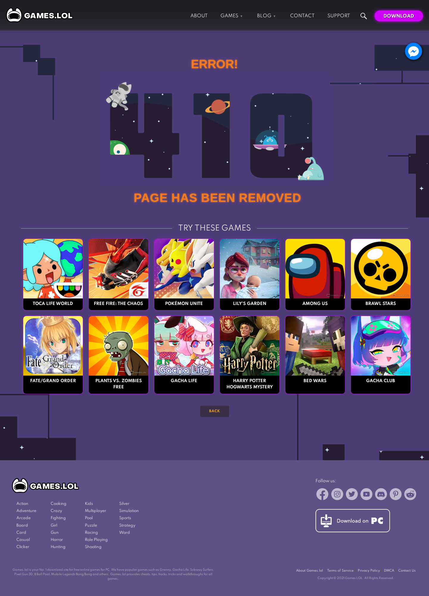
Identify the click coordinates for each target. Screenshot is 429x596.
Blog (264, 15)
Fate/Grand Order (53, 381)
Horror (57, 540)
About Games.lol (309, 570)
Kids (89, 504)
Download (398, 16)
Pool (89, 518)
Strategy (127, 525)
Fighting (58, 518)
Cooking (58, 504)
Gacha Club (380, 381)
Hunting (58, 547)
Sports (125, 518)
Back (214, 411)
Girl (54, 525)
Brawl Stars (381, 304)
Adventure (26, 511)
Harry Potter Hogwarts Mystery (249, 384)
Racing (91, 533)
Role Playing (96, 540)
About (199, 15)
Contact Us (407, 570)
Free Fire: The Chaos (118, 304)
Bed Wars (315, 381)
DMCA (389, 570)
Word (124, 533)
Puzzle (91, 525)
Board (22, 525)
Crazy (56, 511)
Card (21, 533)
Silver (124, 504)
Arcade (23, 518)
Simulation (129, 511)
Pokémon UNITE (184, 304)
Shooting (93, 547)
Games (229, 15)
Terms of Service (340, 570)
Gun (55, 533)
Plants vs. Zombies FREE (118, 384)
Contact (302, 15)
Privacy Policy (369, 570)
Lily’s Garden (249, 304)
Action (22, 504)
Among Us (315, 304)
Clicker (22, 547)
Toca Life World (53, 304)
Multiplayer (95, 511)
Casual (23, 540)
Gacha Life (184, 381)
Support (338, 15)
